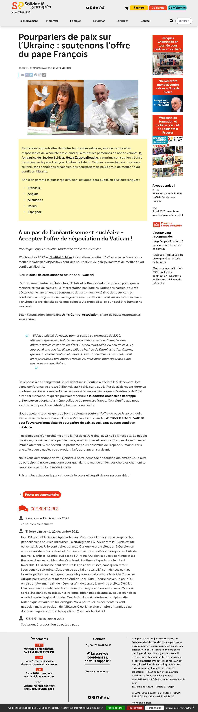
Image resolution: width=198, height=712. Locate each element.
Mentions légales (141, 702)
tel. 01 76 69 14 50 (20, 12)
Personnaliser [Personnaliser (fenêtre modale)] (154, 707)
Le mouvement (29, 21)
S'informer (52, 21)
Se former (99, 21)
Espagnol (34, 212)
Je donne (158, 7)
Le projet (75, 21)
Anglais (33, 194)
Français (34, 188)
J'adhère (138, 7)
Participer (122, 21)
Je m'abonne (177, 7)
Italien (32, 206)
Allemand (34, 200)
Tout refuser (135, 707)
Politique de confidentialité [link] (178, 708)
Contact (145, 21)
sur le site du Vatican (78, 275)
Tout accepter (115, 707)
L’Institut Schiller (60, 257)
